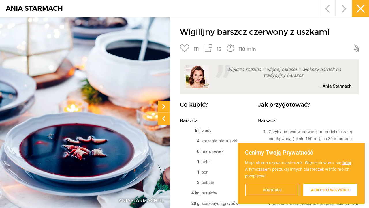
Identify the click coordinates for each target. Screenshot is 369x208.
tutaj (346, 163)
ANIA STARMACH (34, 8)
